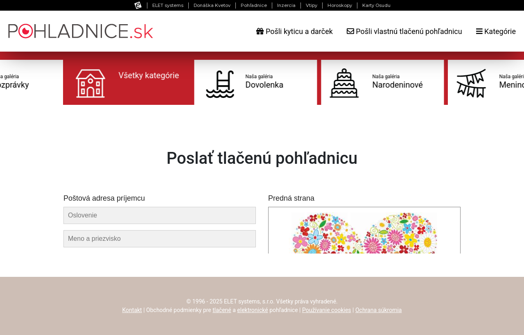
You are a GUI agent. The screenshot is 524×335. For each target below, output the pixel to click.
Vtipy (311, 5)
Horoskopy (340, 5)
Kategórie (496, 31)
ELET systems (167, 5)
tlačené (221, 310)
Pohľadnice (254, 5)
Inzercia (286, 5)
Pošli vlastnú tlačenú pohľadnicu (404, 31)
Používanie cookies (326, 310)
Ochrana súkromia (378, 310)
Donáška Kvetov (212, 5)
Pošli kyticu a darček (294, 31)
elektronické (252, 310)
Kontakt (132, 310)
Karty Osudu (376, 5)
